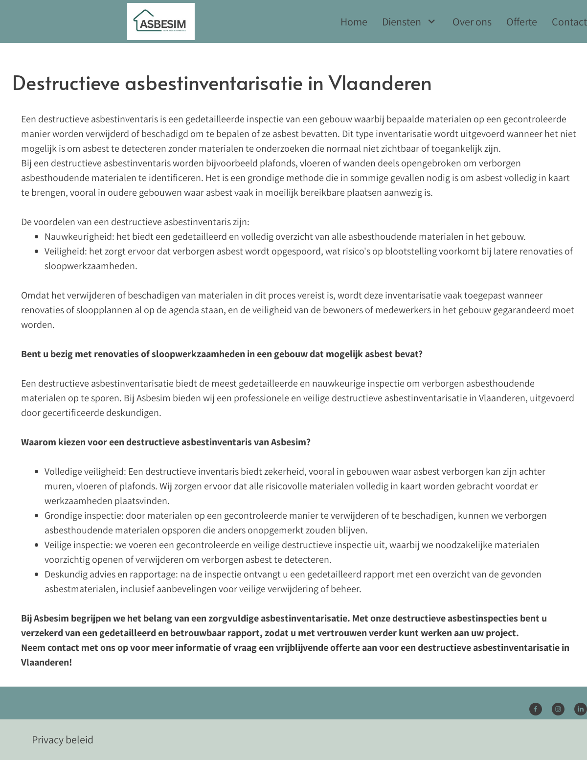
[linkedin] (580, 709)
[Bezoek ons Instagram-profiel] (558, 709)
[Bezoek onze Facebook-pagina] (535, 709)
